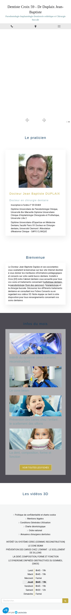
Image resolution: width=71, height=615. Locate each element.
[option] (35, 72)
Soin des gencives (34, 285)
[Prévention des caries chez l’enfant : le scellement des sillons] (35, 405)
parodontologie (17, 285)
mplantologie (52, 285)
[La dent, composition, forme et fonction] (35, 438)
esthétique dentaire (52, 282)
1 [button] (67, 121)
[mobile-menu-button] (59, 26)
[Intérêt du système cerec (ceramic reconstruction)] (35, 343)
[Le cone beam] (35, 376)
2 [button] (69, 121)
